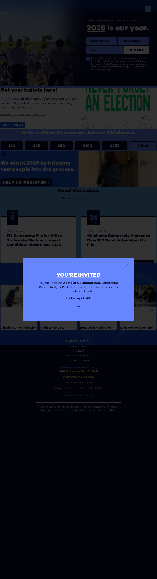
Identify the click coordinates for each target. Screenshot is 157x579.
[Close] (127, 263)
